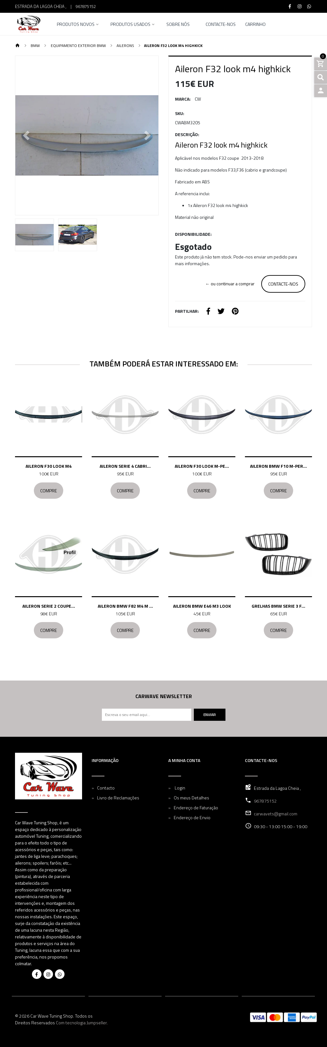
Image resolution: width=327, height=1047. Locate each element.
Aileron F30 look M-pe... (202, 466)
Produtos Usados (130, 24)
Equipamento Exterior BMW (78, 45)
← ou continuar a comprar (230, 283)
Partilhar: (187, 311)
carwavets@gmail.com (275, 813)
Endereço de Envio (192, 817)
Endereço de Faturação (196, 807)
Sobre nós (178, 24)
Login (179, 787)
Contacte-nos (221, 24)
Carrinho (255, 24)
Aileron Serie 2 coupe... (48, 606)
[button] (26, 135)
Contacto (106, 787)
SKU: (179, 113)
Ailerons (125, 45)
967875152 (86, 6)
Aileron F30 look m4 (49, 466)
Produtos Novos (76, 24)
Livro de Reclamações (118, 797)
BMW (35, 45)
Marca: (183, 99)
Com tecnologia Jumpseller (81, 1022)
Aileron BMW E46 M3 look (202, 606)
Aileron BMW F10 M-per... (278, 466)
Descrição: (187, 134)
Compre (48, 490)
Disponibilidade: (193, 234)
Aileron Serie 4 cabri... (125, 466)
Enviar (209, 715)
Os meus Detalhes (191, 797)
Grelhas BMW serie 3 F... (278, 606)
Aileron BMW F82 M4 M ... (125, 606)
